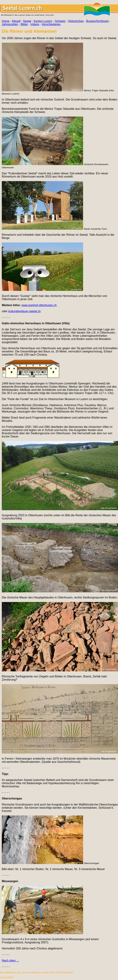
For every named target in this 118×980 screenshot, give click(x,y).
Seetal (27, 21)
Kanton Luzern (43, 21)
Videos (34, 24)
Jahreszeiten (10, 24)
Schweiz (60, 21)
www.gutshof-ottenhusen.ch (39, 305)
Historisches (76, 21)
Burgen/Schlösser (97, 21)
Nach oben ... (10, 960)
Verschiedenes (51, 24)
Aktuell (16, 21)
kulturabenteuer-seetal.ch (24, 311)
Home (5, 21)
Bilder (24, 24)
